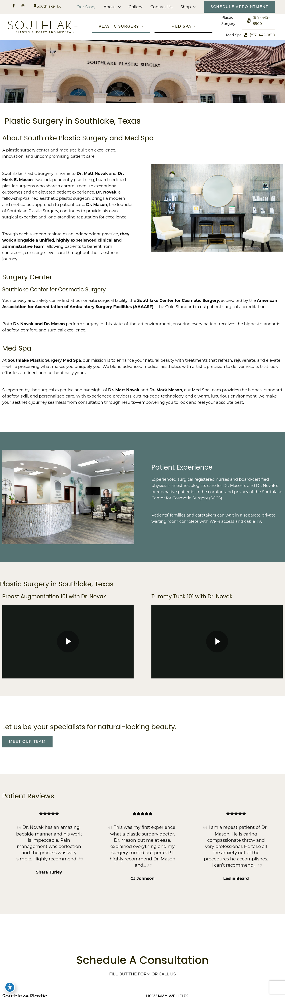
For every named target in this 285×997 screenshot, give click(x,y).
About (112, 7)
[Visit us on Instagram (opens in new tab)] (22, 6)
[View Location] (35, 6)
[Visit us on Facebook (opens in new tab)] (13, 6)
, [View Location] (49, 6)
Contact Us (162, 6)
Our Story (86, 6)
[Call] (261, 20)
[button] (118, 7)
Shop (187, 7)
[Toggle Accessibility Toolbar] (9, 987)
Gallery (135, 6)
